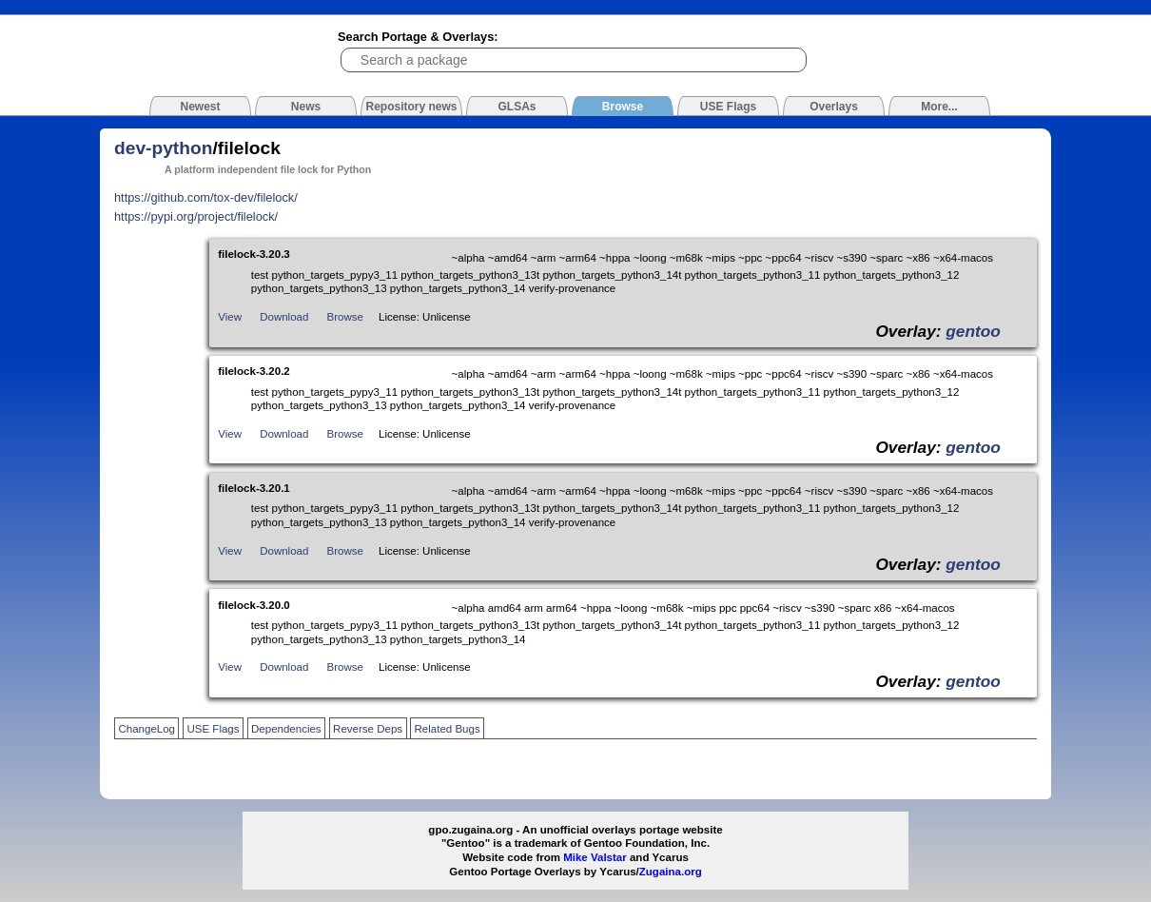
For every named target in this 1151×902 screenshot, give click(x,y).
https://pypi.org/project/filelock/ (196, 216)
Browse (345, 317)
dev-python (163, 148)
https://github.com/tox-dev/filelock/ (206, 197)
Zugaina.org (670, 871)
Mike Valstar (595, 857)
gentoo (973, 331)
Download (284, 317)
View (230, 317)
